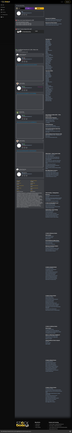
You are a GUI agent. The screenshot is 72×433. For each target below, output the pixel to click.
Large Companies (48, 43)
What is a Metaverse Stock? (50, 247)
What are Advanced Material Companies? (52, 366)
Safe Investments (48, 65)
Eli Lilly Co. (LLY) (48, 342)
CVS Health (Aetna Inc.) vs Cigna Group (52, 337)
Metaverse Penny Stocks (49, 237)
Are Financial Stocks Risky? (50, 300)
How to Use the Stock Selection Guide (51, 137)
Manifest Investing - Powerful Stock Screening (53, 126)
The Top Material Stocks (49, 361)
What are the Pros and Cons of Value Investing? (53, 206)
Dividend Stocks (48, 42)
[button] (7, 5)
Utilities (47, 52)
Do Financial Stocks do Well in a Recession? (52, 304)
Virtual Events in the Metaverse (50, 244)
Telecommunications (49, 50)
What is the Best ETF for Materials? (51, 365)
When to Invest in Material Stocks (51, 363)
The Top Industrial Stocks (49, 268)
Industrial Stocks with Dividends (50, 274)
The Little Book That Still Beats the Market (52, 201)
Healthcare (47, 49)
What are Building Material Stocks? (51, 368)
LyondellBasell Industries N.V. (26, 12)
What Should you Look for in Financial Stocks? (53, 310)
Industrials (47, 46)
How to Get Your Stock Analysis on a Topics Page (53, 20)
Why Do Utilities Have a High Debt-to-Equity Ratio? (53, 160)
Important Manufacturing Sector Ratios (52, 275)
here (63, 427)
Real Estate (47, 56)
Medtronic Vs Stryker (49, 338)
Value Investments (48, 60)
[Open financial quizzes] (20, 8)
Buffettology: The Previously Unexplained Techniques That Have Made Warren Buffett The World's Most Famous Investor (54, 199)
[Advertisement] (30, 41)
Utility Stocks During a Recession (51, 164)
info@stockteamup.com (57, 425)
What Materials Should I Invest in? (51, 362)
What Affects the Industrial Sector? (51, 279)
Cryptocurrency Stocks (49, 67)
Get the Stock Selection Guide (50, 121)
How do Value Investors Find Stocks (51, 213)
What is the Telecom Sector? (50, 400)
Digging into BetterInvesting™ (50, 120)
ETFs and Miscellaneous (49, 57)
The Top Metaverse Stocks (50, 236)
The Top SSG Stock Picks (49, 129)
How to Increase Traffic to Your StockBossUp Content (54, 19)
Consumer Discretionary (49, 55)
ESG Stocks (47, 64)
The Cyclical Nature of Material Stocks (51, 367)
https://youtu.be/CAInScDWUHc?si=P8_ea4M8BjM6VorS (27, 122)
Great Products (48, 62)
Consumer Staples (48, 54)
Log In (62, 1)
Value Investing (22, 83)
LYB (22, 11)
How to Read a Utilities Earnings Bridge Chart (52, 157)
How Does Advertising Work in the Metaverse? (53, 241)
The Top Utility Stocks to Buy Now (51, 171)
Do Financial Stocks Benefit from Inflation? (52, 305)
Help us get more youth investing (51, 125)
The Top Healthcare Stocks (50, 329)
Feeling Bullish (48, 40)
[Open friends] (39, 8)
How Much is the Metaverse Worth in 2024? (52, 248)
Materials (47, 53)
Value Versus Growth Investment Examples (52, 214)
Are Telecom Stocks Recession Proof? (51, 395)
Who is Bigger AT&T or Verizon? (50, 401)
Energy (47, 51)
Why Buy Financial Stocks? (50, 301)
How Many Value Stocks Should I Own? (51, 215)
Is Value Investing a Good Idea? (50, 204)
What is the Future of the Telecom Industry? (52, 398)
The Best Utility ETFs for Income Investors (52, 175)
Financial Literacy (48, 61)
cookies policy (28, 431)
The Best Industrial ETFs (49, 270)
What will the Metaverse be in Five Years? (52, 249)
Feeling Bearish (48, 41)
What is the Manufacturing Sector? (51, 273)
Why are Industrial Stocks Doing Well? (51, 278)
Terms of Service (38, 427)
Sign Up (67, 1)
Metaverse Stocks (48, 66)
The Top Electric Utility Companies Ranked (52, 172)
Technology (47, 48)
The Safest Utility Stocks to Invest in (51, 176)
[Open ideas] (29, 8)
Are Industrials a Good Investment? (51, 269)
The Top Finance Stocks (49, 296)
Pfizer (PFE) (47, 341)
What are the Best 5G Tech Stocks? (51, 399)
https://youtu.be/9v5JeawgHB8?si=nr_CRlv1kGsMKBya (26, 93)
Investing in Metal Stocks (49, 371)
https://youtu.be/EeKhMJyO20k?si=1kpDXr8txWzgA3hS (26, 150)
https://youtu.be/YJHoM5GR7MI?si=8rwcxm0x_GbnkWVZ (27, 64)
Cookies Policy (37, 424)
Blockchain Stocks (48, 68)
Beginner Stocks (48, 63)
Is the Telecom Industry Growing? (51, 396)
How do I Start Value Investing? (50, 205)
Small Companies (48, 45)
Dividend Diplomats (22, 54)
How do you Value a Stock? (50, 210)
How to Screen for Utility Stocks (50, 154)
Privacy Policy (37, 425)
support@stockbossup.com (59, 424)
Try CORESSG (48, 122)
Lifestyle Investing (48, 58)
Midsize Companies (49, 44)
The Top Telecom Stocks (49, 388)
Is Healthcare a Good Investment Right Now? (52, 330)
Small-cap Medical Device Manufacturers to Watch (53, 331)
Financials (47, 47)
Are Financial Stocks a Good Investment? (52, 299)
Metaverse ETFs (48, 238)
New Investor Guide (48, 69)
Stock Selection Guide (49, 59)
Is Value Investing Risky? (49, 212)
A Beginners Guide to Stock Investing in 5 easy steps (54, 23)
